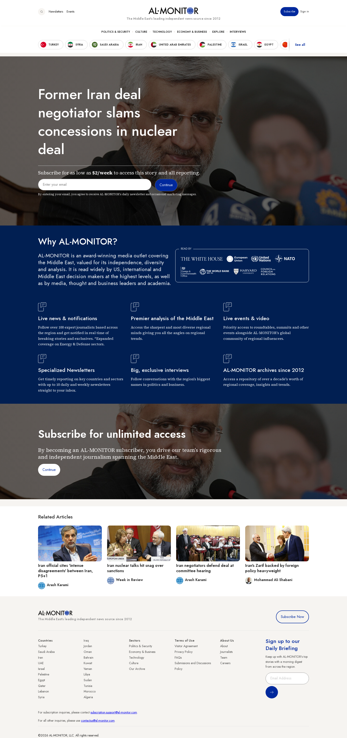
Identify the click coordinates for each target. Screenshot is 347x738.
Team (223, 657)
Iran (40, 657)
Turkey (42, 646)
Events (70, 13)
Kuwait (88, 663)
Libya (87, 674)
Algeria (88, 697)
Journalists (226, 652)
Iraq (86, 640)
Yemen (88, 669)
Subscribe (289, 13)
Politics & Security (115, 33)
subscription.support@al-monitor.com (114, 712)
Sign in (304, 13)
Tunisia (88, 686)
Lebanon (43, 691)
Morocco (90, 691)
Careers (225, 663)
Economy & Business (192, 33)
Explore (218, 33)
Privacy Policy (184, 652)
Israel (41, 669)
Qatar (42, 686)
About (224, 646)
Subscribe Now (292, 616)
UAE (41, 663)
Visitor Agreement (186, 646)
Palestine (43, 674)
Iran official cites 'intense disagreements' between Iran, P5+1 (65, 571)
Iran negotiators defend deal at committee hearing (205, 568)
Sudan (88, 680)
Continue (49, 469)
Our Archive (137, 669)
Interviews (238, 33)
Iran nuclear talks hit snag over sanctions (135, 568)
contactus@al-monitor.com (98, 720)
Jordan (88, 646)
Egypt (41, 680)
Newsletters (56, 13)
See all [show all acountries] (300, 46)
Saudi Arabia (46, 652)
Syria (41, 697)
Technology (162, 33)
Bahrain (88, 657)
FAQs (178, 657)
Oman (88, 652)
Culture (141, 33)
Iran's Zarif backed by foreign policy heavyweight (272, 568)
